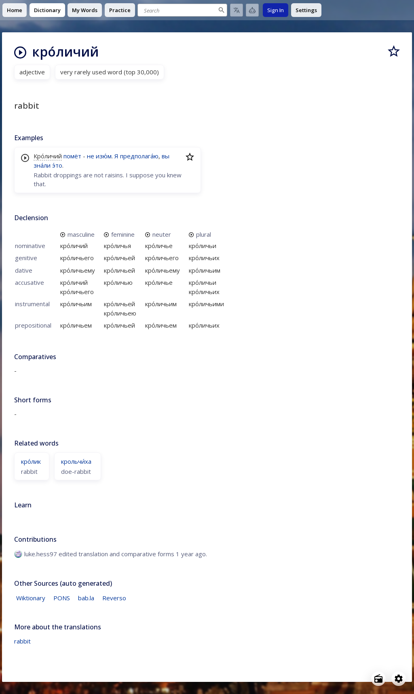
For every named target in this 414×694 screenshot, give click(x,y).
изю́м (104, 156)
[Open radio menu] (378, 678)
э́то (57, 165)
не (90, 156)
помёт (72, 156)
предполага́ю (139, 156)
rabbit (22, 641)
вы (165, 156)
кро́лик (31, 461)
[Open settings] (398, 678)
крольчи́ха (76, 461)
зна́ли (42, 165)
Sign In (275, 10)
